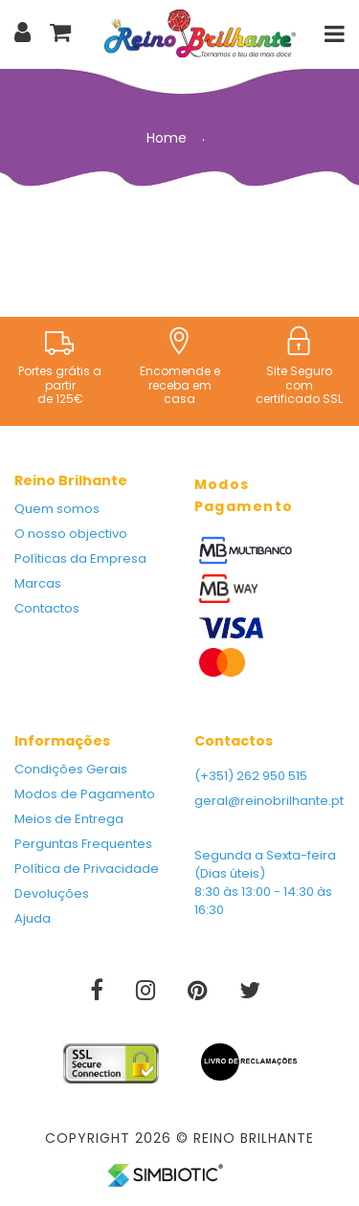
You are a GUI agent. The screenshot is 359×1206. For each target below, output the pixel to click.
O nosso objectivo (70, 534)
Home (166, 137)
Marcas (37, 583)
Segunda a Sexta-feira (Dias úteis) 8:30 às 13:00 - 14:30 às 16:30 (265, 882)
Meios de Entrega (68, 819)
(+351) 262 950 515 (250, 776)
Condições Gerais (70, 769)
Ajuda (32, 918)
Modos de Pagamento (84, 794)
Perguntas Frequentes (83, 844)
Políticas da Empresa (80, 558)
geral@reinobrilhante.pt (269, 801)
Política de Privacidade (86, 869)
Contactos (46, 608)
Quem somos (57, 509)
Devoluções (51, 893)
